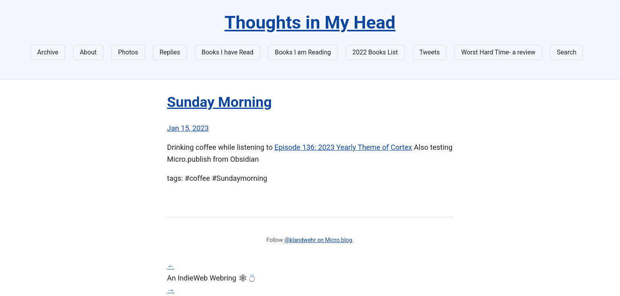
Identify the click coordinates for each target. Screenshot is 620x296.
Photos (128, 52)
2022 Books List (375, 52)
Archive (47, 52)
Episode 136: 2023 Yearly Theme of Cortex (343, 147)
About (88, 52)
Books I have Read (227, 52)
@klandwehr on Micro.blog (318, 240)
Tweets (429, 52)
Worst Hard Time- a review (498, 52)
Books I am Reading (303, 52)
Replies (170, 52)
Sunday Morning (219, 102)
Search (566, 52)
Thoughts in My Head (309, 22)
